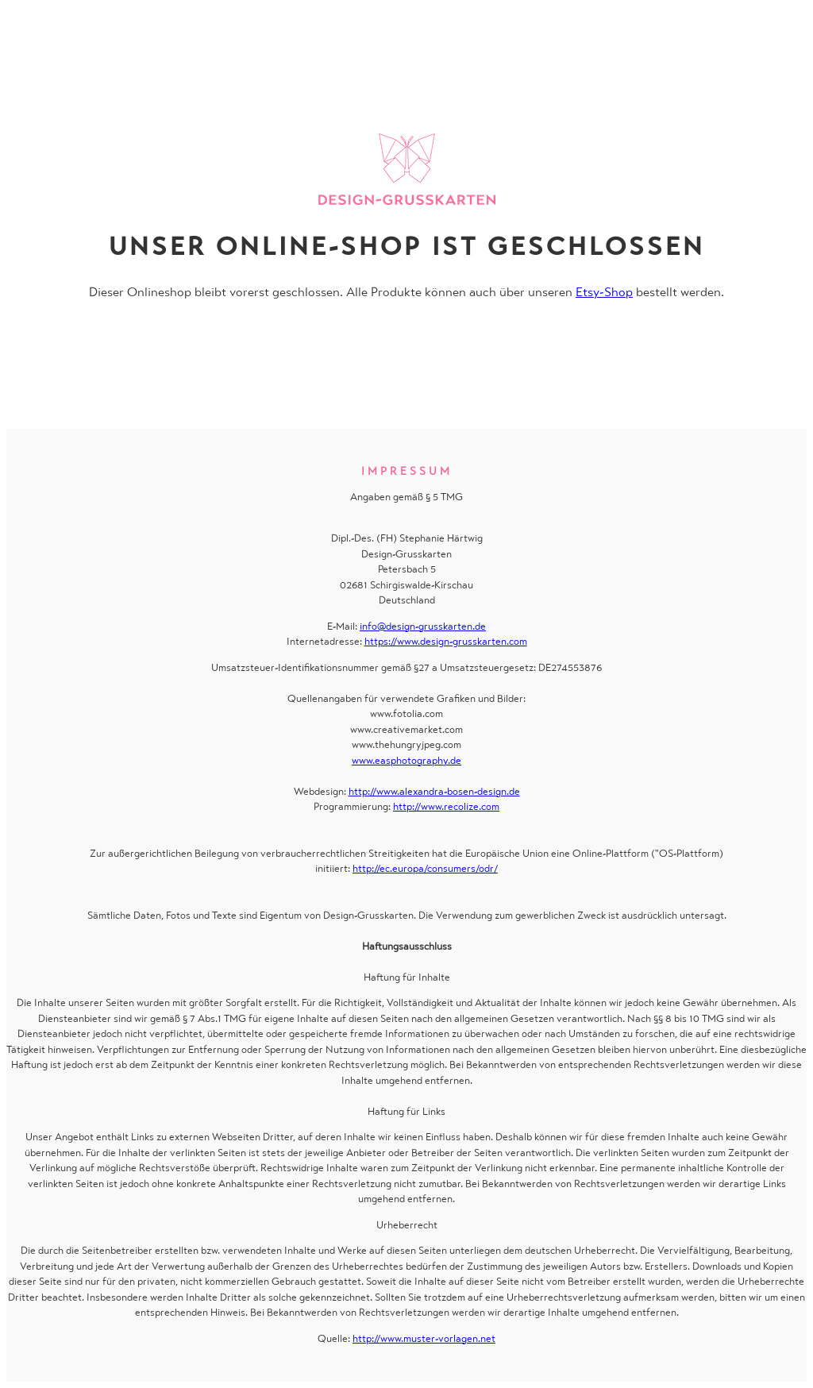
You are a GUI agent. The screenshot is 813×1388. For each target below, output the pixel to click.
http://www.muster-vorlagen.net (424, 1338)
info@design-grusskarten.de (423, 626)
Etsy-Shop (604, 291)
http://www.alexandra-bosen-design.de (434, 791)
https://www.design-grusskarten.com (445, 641)
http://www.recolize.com (446, 806)
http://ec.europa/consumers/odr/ (425, 868)
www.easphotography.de (406, 760)
